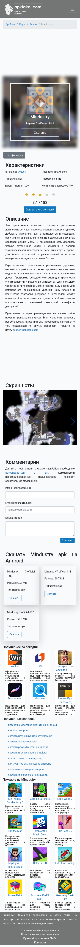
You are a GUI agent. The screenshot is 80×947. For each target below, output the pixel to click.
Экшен (22, 171)
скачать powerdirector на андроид (28, 747)
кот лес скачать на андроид (25, 758)
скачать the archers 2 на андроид (28, 774)
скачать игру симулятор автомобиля (30, 736)
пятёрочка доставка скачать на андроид (32, 725)
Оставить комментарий (40, 209)
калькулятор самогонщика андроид (29, 763)
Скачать (40, 132)
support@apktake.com (25, 329)
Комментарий (13, 517)
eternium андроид (18, 730)
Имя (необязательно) (18, 487)
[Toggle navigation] (72, 9)
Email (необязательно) (18, 502)
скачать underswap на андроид (26, 769)
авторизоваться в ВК (26, 472)
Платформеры (14, 155)
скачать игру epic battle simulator (27, 752)
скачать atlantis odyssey (22, 741)
